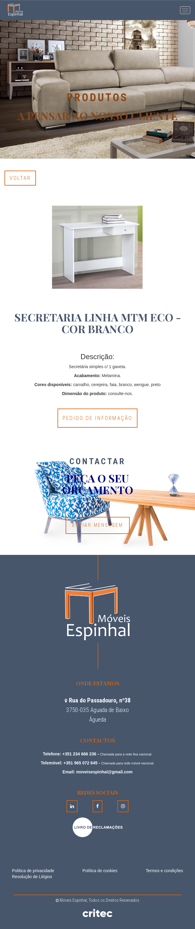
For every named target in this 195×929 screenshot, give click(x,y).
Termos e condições (164, 870)
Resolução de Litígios (32, 876)
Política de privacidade (33, 870)
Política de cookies (99, 870)
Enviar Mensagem (97, 525)
